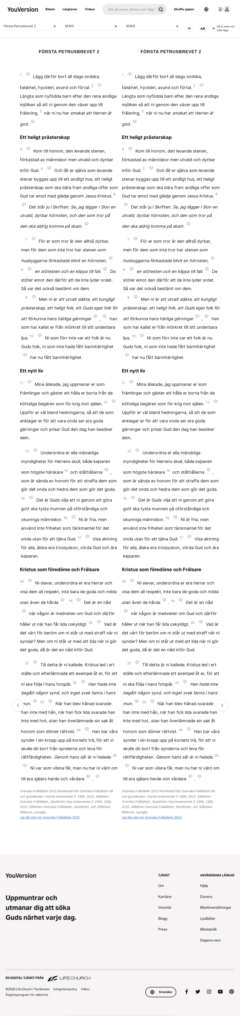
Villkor (85, 989)
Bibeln (50, 9)
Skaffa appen (184, 9)
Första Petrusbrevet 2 (30, 26)
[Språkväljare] (206, 9)
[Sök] (128, 9)
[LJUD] (189, 28)
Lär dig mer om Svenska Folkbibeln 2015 (49, 817)
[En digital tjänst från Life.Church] (120, 975)
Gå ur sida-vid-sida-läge (223, 28)
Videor (90, 9)
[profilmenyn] (223, 9)
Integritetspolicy (65, 989)
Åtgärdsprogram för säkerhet (27, 995)
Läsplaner (70, 9)
